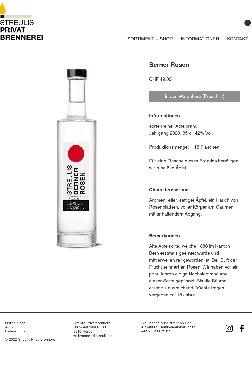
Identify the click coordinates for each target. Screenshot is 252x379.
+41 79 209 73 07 (155, 331)
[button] (247, 23)
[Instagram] (229, 328)
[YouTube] (220, 358)
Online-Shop (15, 323)
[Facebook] (242, 328)
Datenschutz (15, 331)
